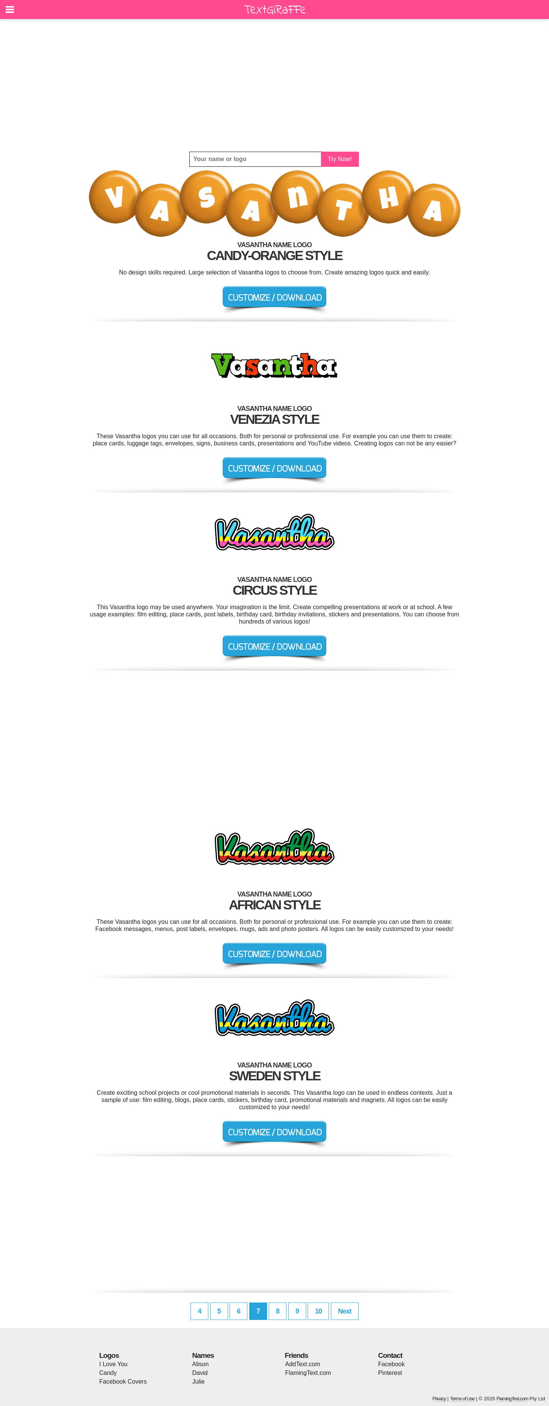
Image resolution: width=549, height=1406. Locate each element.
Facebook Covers (123, 1381)
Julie (198, 1381)
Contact (390, 1355)
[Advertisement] (275, 85)
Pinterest (390, 1373)
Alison (200, 1364)
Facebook (391, 1364)
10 (318, 1311)
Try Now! (340, 159)
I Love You (113, 1364)
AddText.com (302, 1364)
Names (203, 1355)
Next (344, 1311)
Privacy (439, 1398)
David (200, 1373)
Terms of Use (462, 1398)
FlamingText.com (308, 1373)
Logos (109, 1355)
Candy (108, 1373)
